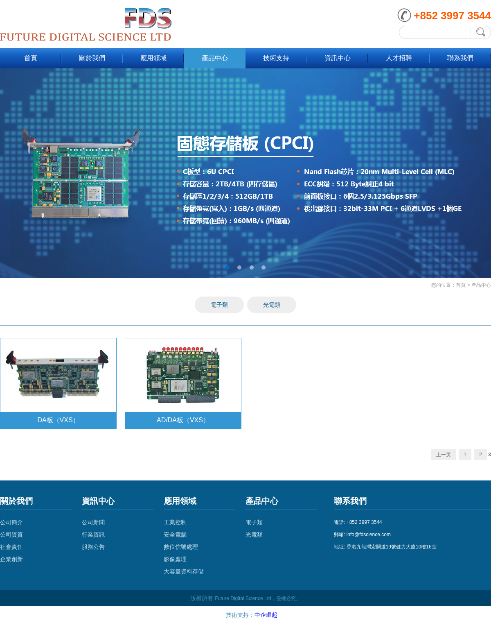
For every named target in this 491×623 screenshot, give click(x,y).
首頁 (30, 57)
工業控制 (175, 522)
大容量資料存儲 (184, 571)
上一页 (443, 455)
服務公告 (93, 547)
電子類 (219, 304)
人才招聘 (399, 57)
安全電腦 (175, 534)
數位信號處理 (181, 547)
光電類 (271, 304)
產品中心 (215, 57)
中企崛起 (266, 615)
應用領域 (153, 57)
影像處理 (175, 559)
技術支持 (276, 57)
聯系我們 (460, 57)
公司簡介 (11, 522)
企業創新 (11, 559)
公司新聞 (93, 522)
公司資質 (11, 534)
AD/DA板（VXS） (183, 420)
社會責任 (11, 547)
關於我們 (92, 57)
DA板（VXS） (58, 420)
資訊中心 (337, 57)
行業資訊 (93, 534)
